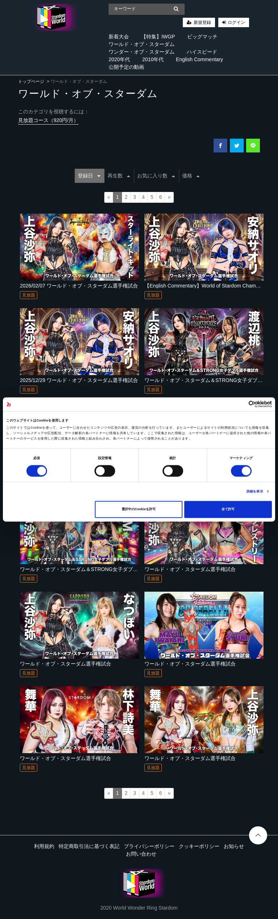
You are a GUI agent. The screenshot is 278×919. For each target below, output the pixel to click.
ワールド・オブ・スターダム (141, 44)
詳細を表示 (255, 491)
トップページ (31, 81)
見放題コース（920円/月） (48, 120)
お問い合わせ (141, 854)
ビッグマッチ (202, 36)
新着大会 (119, 36)
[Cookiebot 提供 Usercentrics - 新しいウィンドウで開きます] (240, 404)
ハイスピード (202, 52)
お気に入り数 (156, 176)
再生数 (119, 176)
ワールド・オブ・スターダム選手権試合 (190, 569)
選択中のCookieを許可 (139, 509)
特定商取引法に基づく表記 (89, 846)
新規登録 (202, 22)
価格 (190, 176)
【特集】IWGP (158, 36)
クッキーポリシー (199, 846)
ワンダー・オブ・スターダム (141, 52)
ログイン (236, 22)
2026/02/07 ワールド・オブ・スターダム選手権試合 (79, 286)
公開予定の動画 (126, 67)
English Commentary (199, 59)
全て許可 (228, 509)
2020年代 (119, 59)
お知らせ (234, 846)
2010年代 (153, 59)
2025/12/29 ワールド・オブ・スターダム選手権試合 (79, 380)
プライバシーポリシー (149, 846)
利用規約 (44, 846)
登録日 (89, 176)
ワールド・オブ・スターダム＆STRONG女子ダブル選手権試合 (91, 569)
